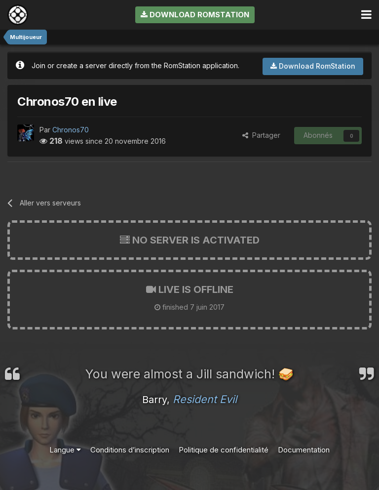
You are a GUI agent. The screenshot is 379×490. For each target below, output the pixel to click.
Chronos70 (70, 129)
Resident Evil (205, 399)
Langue (65, 449)
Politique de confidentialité (223, 449)
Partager (261, 135)
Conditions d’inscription (129, 449)
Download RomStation (195, 14)
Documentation (304, 449)
